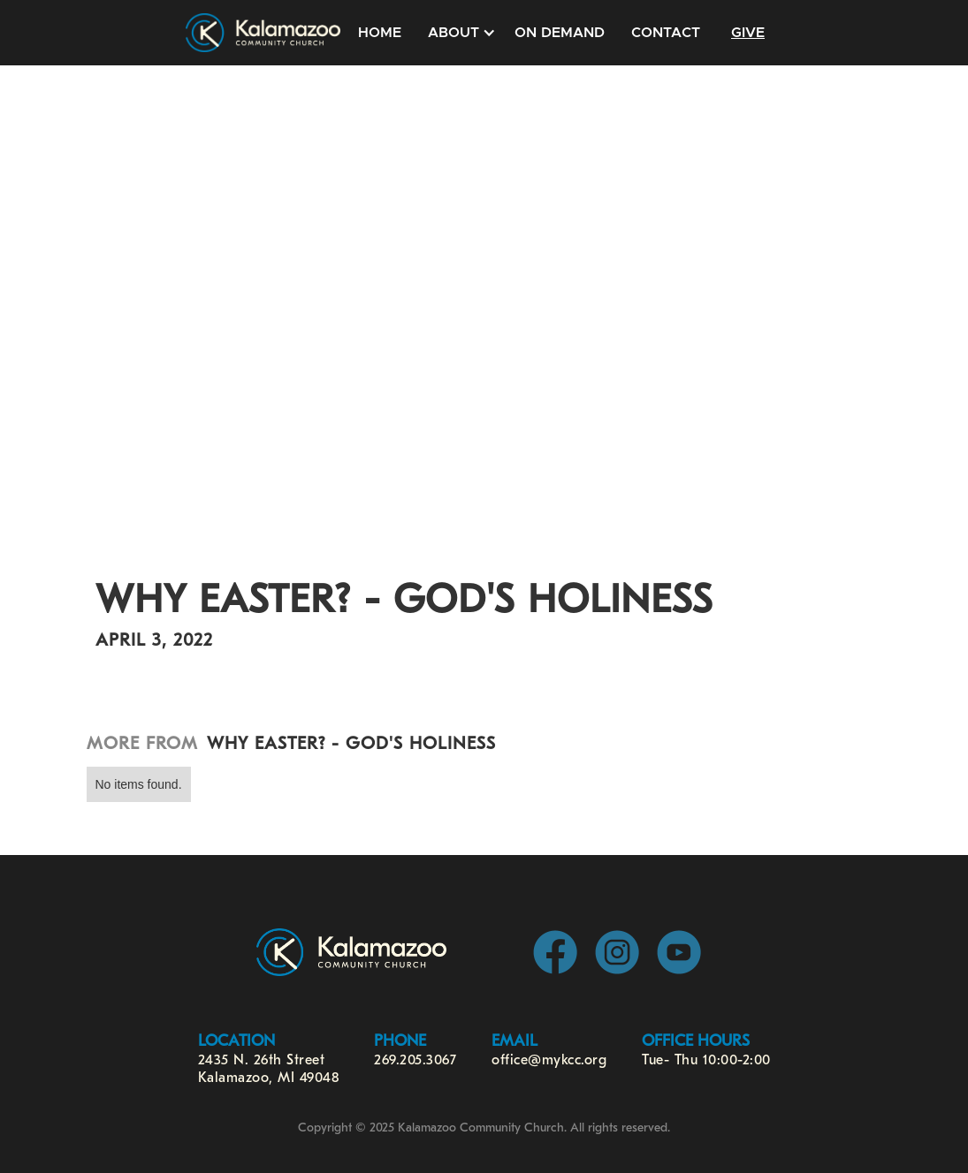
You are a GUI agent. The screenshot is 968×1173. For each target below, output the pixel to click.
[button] (458, 32)
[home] (263, 32)
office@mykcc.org (549, 1061)
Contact (665, 33)
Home (379, 33)
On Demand (559, 33)
